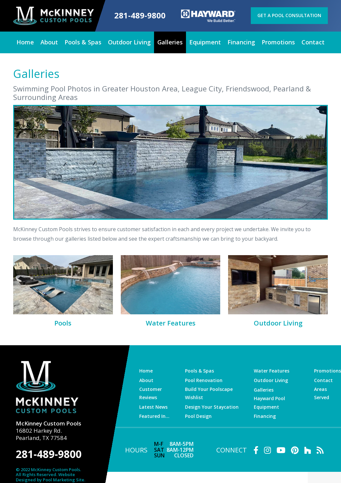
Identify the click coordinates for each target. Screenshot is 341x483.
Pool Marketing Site (63, 476)
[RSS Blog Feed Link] (320, 449)
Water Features (171, 322)
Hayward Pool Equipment (270, 401)
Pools (62, 322)
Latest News (153, 405)
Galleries (264, 389)
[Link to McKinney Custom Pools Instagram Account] (267, 449)
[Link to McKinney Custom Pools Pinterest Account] (295, 449)
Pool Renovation (204, 379)
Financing (265, 415)
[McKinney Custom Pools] (52, 15)
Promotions (327, 370)
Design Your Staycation (211, 405)
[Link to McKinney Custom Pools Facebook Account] (255, 449)
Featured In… (154, 415)
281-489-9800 (138, 15)
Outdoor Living (278, 322)
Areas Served (321, 392)
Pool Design (198, 415)
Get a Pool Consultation (289, 15)
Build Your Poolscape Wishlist (208, 392)
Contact (323, 379)
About (146, 379)
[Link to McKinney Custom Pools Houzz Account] (307, 449)
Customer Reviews (150, 392)
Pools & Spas (199, 370)
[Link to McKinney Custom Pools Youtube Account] (280, 449)
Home (145, 370)
